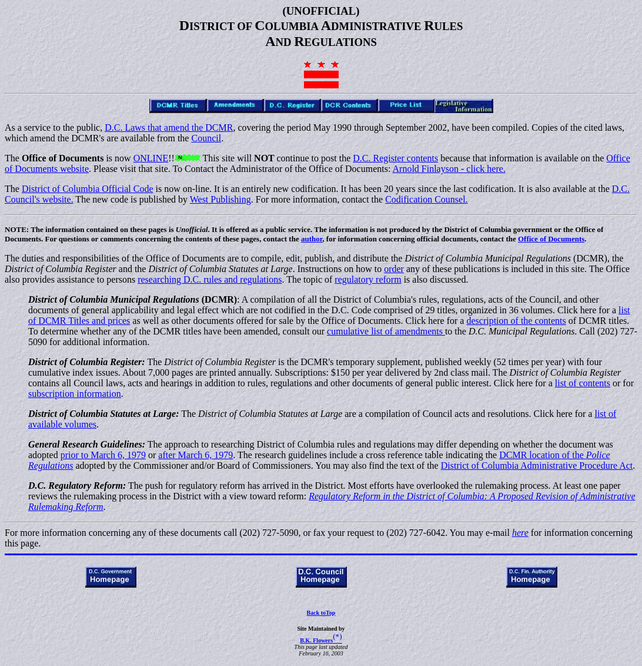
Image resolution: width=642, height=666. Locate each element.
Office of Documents (551, 238)
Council (206, 138)
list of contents (582, 383)
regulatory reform (368, 279)
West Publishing (220, 199)
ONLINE (151, 158)
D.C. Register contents (395, 158)
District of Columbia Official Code (87, 189)
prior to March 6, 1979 (103, 455)
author (311, 238)
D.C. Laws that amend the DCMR (169, 127)
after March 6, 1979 (195, 455)
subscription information (74, 394)
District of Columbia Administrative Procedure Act (537, 465)
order (394, 269)
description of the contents (516, 321)
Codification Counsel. (426, 199)
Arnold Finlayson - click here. (449, 169)
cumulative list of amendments (386, 331)
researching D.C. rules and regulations (210, 279)
